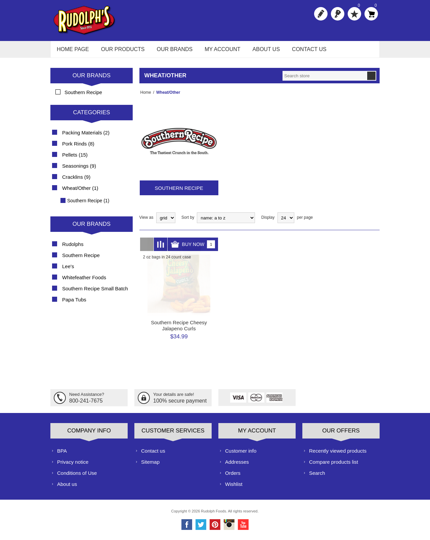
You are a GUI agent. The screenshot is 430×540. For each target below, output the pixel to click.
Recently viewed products (338, 454)
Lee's (68, 270)
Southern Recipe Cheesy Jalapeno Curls (179, 329)
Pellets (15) (75, 158)
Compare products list (333, 465)
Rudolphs (72, 248)
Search (317, 476)
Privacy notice (72, 465)
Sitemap (150, 465)
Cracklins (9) (76, 180)
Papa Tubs (74, 303)
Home (144, 96)
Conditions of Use (77, 476)
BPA (62, 454)
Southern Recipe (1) (88, 204)
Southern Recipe (179, 192)
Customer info (240, 454)
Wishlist (234, 487)
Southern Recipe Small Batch (95, 292)
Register (321, 13)
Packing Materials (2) (86, 136)
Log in (337, 13)
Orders (233, 476)
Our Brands (92, 79)
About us (67, 487)
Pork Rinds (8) (78, 147)
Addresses (237, 465)
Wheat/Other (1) (80, 192)
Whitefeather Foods (84, 281)
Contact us (153, 454)
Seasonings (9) (79, 169)
